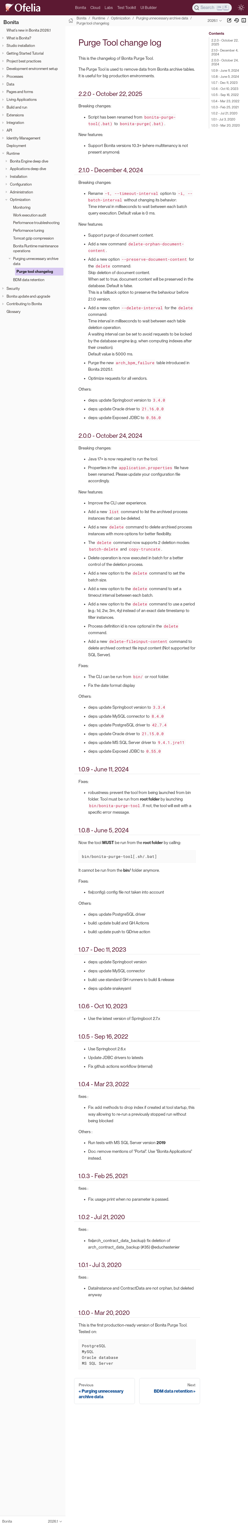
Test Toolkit (126, 7)
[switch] (241, 8)
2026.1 (212, 20)
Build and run (17, 107)
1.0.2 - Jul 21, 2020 (224, 113)
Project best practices (24, 61)
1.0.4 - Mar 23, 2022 (225, 101)
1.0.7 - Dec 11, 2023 (224, 83)
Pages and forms (20, 91)
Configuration (21, 184)
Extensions (15, 115)
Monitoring (22, 207)
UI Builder (148, 7)
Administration (21, 192)
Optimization (20, 199)
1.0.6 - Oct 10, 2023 (224, 89)
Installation (18, 176)
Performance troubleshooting (36, 222)
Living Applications (22, 99)
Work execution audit (29, 215)
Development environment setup (32, 68)
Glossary (14, 311)
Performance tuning (28, 230)
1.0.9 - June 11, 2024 (225, 70)
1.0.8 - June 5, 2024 (225, 76)
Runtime (13, 153)
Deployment (16, 145)
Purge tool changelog (34, 271)
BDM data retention (28, 279)
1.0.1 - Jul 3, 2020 (223, 119)
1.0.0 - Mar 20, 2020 (225, 125)
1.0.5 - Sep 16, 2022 (225, 95)
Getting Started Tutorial (25, 53)
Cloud (95, 7)
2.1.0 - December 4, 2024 (224, 52)
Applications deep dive (28, 168)
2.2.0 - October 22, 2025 (225, 42)
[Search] (212, 7)
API (9, 130)
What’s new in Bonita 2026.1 (29, 30)
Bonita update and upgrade (28, 296)
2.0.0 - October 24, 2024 (225, 62)
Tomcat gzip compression (33, 238)
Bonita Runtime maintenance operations (35, 248)
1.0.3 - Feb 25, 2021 (225, 107)
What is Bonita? (19, 38)
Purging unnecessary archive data (35, 261)
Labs (109, 7)
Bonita (80, 7)
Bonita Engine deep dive (29, 161)
